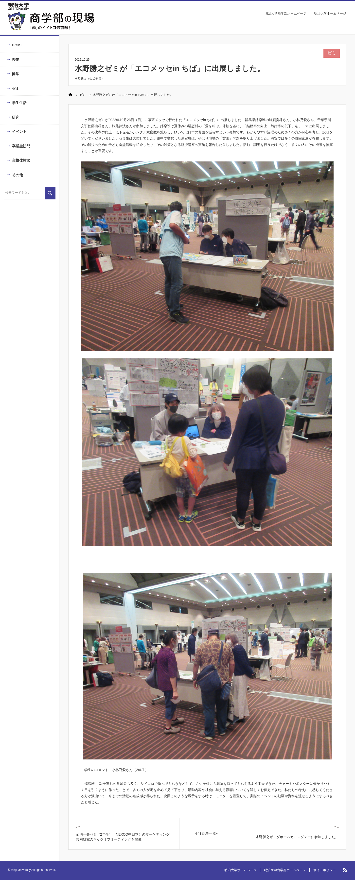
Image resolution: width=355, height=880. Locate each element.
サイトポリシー (324, 870)
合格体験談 (21, 160)
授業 (15, 59)
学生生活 (19, 103)
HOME (17, 45)
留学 (15, 74)
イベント (19, 131)
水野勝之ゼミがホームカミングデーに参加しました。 (297, 837)
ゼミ (15, 88)
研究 (15, 117)
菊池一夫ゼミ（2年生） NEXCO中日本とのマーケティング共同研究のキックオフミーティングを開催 (123, 836)
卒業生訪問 (21, 146)
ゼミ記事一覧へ (207, 833)
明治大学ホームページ (330, 13)
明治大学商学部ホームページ (285, 13)
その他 (17, 175)
